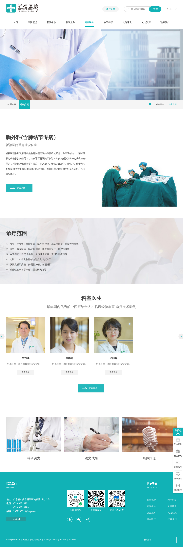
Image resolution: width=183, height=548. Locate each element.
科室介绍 (26, 104)
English (170, 9)
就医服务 (70, 22)
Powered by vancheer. (68, 540)
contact (16, 520)
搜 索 (155, 9)
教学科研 (108, 22)
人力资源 (146, 22)
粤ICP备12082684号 (51, 540)
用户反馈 (110, 9)
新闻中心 (51, 22)
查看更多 (93, 394)
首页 (15, 22)
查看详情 (26, 378)
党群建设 (127, 22)
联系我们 (165, 22)
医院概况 (32, 22)
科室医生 (89, 22)
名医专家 (12, 104)
